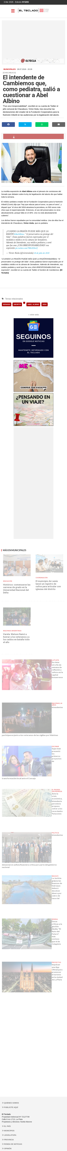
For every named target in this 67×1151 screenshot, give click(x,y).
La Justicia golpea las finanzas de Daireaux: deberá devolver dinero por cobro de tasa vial (57, 888)
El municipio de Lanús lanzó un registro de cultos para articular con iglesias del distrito (48, 585)
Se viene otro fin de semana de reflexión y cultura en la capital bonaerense (57, 669)
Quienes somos (10, 1103)
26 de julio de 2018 (41, 253)
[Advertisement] (33, 40)
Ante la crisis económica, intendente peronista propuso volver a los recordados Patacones (57, 803)
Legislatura (9, 1135)
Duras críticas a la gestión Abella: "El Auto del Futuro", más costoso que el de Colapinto (57, 932)
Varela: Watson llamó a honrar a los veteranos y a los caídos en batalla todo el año (16, 638)
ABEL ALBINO (33, 304)
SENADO (6, 304)
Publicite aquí (10, 1107)
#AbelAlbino (19, 234)
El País (6, 1126)
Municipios (8, 1131)
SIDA (44, 304)
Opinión (6, 1149)
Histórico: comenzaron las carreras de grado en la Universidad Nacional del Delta (16, 588)
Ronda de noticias (12, 1144)
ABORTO (17, 304)
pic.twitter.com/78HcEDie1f (26, 248)
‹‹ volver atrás (33, 315)
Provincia (8, 1140)
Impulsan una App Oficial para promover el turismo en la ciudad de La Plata (57, 972)
